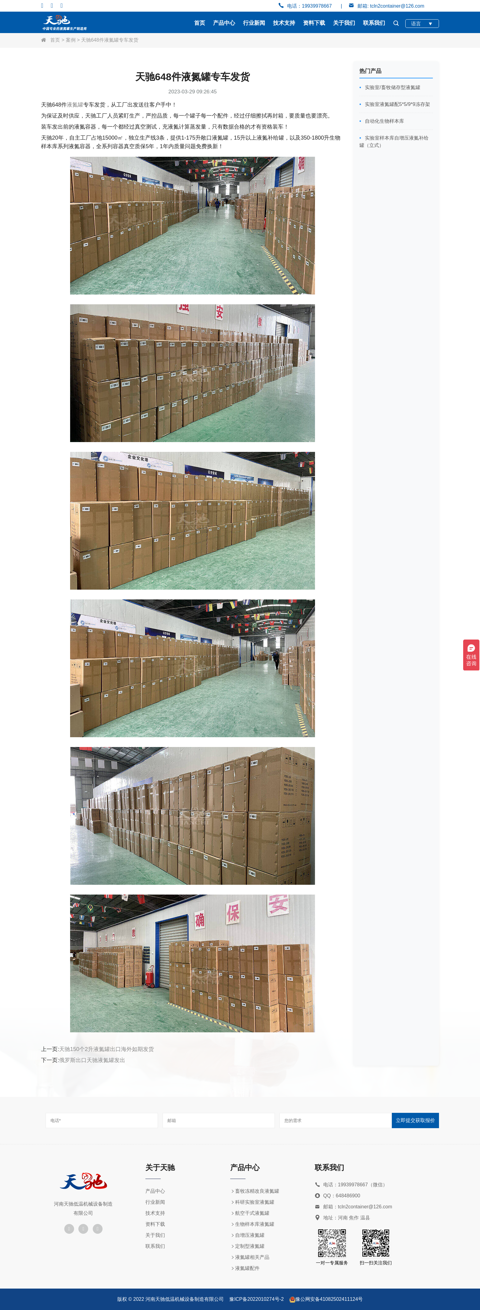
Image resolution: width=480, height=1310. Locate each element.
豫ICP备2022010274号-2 (256, 1299)
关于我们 (344, 23)
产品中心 (224, 23)
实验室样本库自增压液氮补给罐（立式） (394, 141)
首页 (199, 23)
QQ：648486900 (337, 1196)
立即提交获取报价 (415, 1120)
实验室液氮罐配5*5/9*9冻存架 (397, 104)
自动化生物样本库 (384, 121)
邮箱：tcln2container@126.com (353, 1207)
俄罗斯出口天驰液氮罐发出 (92, 1060)
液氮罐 (75, 105)
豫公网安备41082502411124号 (329, 1299)
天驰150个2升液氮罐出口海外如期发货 (106, 1049)
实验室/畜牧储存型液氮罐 (392, 87)
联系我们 (374, 23)
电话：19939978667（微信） (351, 1185)
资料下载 (314, 23)
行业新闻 (254, 23)
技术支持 (284, 23)
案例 (71, 40)
